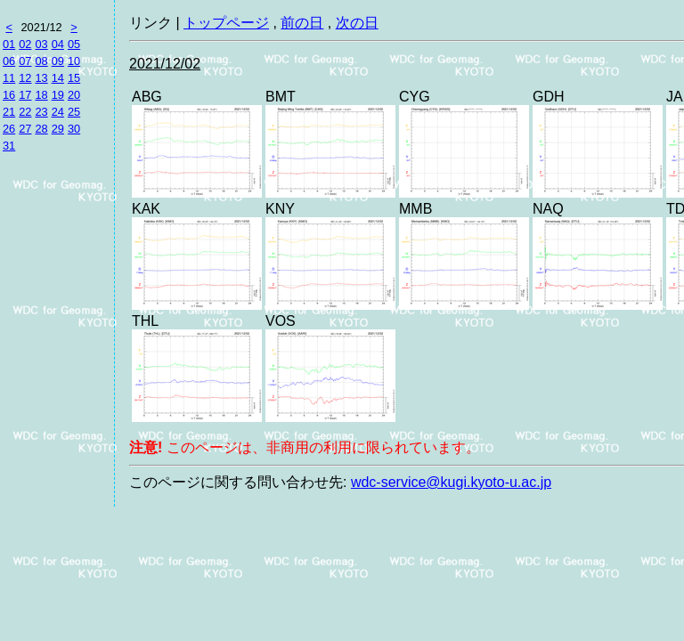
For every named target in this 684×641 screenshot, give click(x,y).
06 (9, 61)
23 (41, 111)
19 (58, 94)
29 (58, 128)
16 (9, 94)
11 (9, 78)
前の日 (302, 22)
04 (58, 44)
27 (25, 128)
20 (74, 94)
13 (41, 78)
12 (25, 78)
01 (9, 44)
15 (74, 78)
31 (9, 145)
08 (41, 61)
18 (41, 94)
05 (74, 44)
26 (9, 128)
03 (41, 44)
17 (25, 94)
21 (9, 111)
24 (58, 111)
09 (58, 61)
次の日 (357, 22)
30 (74, 128)
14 (58, 78)
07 (25, 61)
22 (25, 111)
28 (41, 128)
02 (25, 44)
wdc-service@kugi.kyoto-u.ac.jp (451, 482)
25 (74, 111)
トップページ (226, 22)
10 (74, 61)
